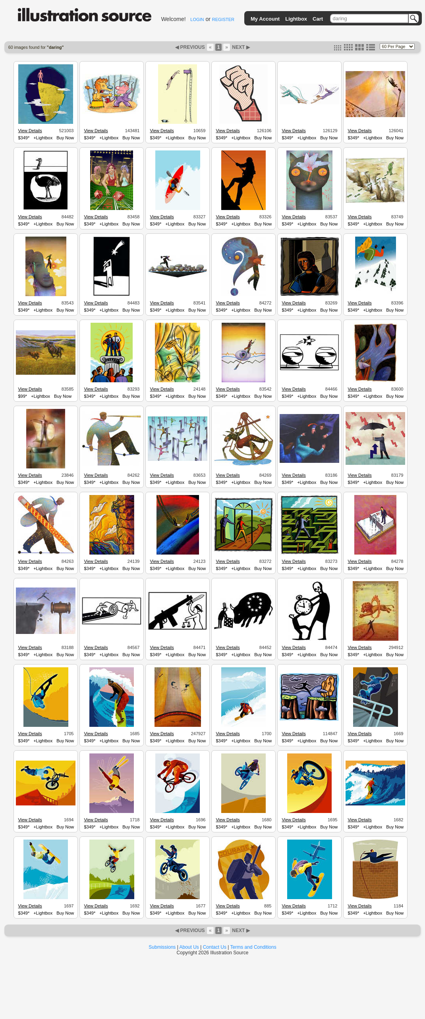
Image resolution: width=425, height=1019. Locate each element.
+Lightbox (42, 137)
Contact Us (214, 947)
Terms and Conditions (253, 947)
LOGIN (197, 19)
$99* (22, 396)
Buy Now (65, 137)
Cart (318, 19)
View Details (30, 130)
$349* (23, 137)
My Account (265, 19)
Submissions (162, 947)
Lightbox (296, 19)
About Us (189, 947)
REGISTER (223, 19)
